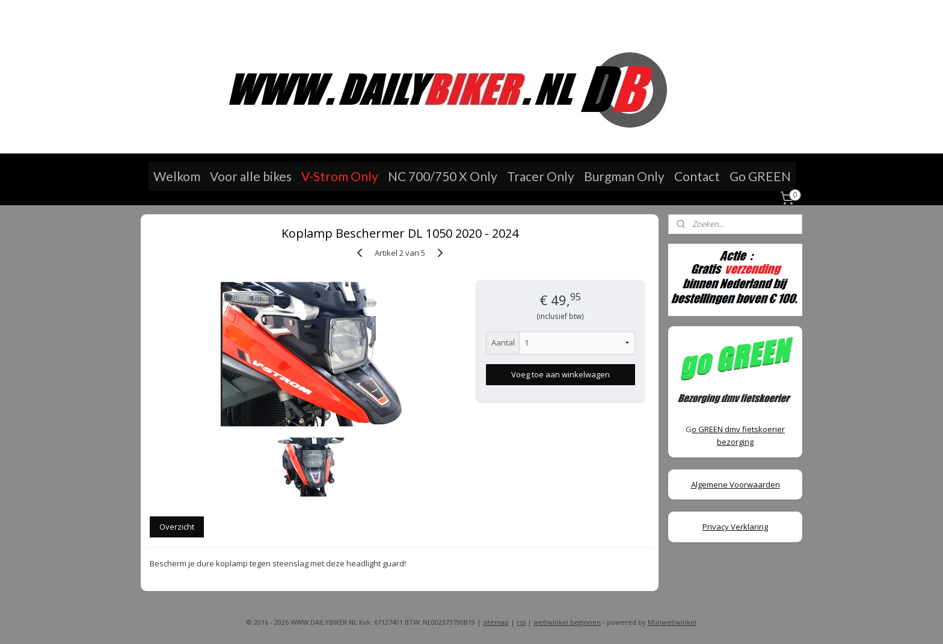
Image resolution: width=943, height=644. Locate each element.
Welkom (176, 176)
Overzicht (176, 526)
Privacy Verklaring (735, 526)
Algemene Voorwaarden (735, 484)
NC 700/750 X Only (442, 176)
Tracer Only (540, 176)
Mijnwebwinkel (672, 622)
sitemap (496, 622)
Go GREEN (760, 176)
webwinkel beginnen (567, 622)
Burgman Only (624, 176)
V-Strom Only (339, 176)
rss (521, 622)
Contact (697, 176)
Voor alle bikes (251, 176)
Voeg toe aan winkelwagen (560, 374)
